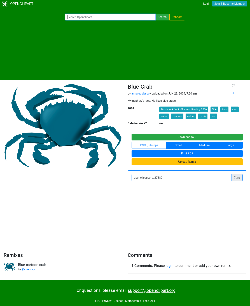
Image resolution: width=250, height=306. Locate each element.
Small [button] (178, 145)
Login (206, 3)
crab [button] (234, 109)
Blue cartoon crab (32, 265)
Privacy (107, 301)
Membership (133, 301)
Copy (237, 177)
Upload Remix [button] (187, 161)
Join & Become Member (229, 3)
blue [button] (224, 109)
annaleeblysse (140, 93)
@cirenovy (28, 269)
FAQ (97, 301)
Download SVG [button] (187, 137)
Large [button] (230, 145)
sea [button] (213, 116)
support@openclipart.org (152, 290)
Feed (146, 301)
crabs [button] (164, 116)
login (170, 265)
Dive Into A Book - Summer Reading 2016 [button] (184, 109)
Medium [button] (204, 145)
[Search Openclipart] (110, 17)
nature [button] (190, 116)
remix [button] (203, 116)
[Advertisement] (125, 50)
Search (162, 17)
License (118, 301)
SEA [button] (214, 109)
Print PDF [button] (187, 153)
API (152, 301)
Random (177, 17)
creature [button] (177, 116)
